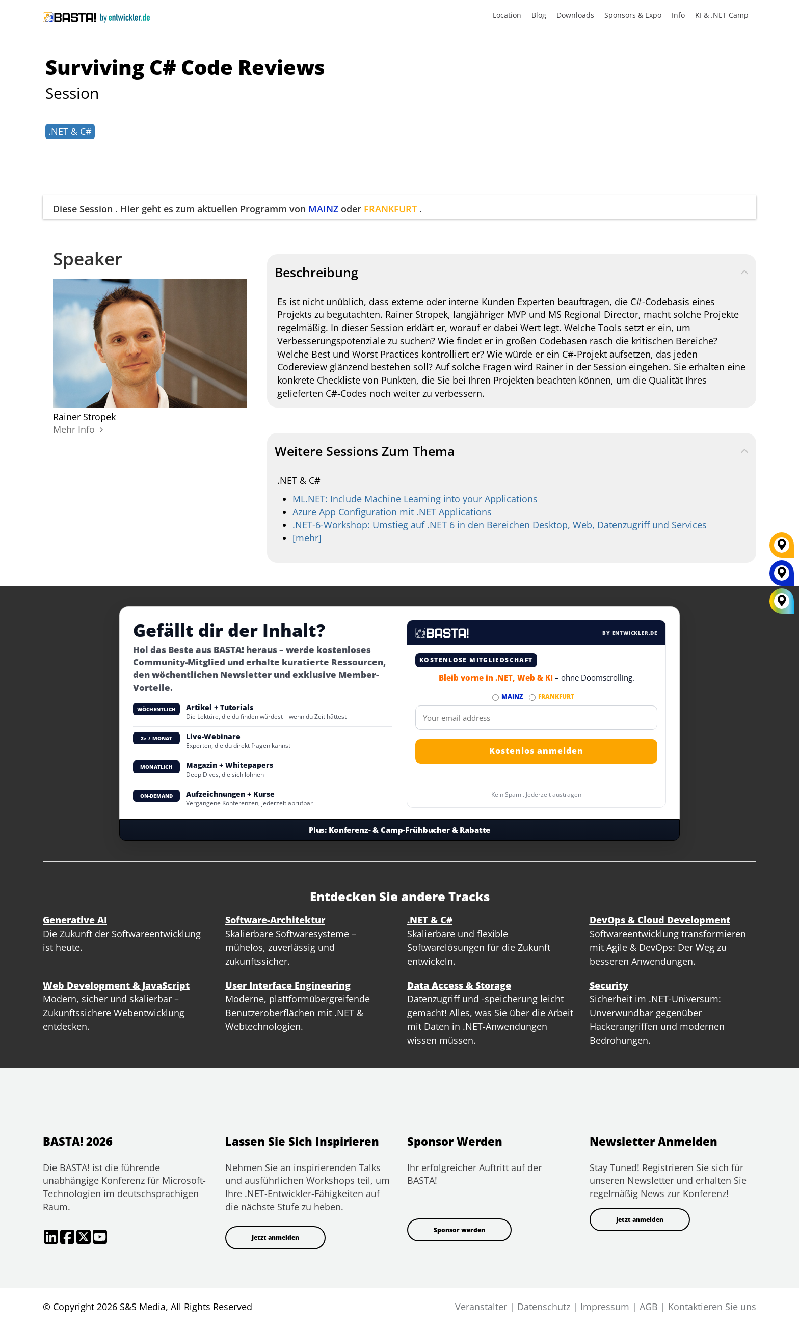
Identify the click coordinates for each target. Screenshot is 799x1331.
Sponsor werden (459, 1230)
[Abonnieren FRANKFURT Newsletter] (532, 697)
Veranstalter (481, 1306)
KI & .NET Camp (722, 15)
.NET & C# (70, 131)
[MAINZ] (781, 577)
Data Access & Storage (459, 985)
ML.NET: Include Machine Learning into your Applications (415, 499)
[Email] (536, 717)
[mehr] (307, 538)
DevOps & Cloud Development (660, 920)
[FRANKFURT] (781, 548)
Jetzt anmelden (275, 1237)
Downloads (575, 15)
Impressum (604, 1306)
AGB (649, 1306)
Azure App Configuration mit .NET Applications (392, 512)
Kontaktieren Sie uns (712, 1306)
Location (507, 15)
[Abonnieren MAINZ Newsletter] (495, 697)
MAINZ (323, 209)
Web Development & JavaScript (116, 985)
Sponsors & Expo (632, 15)
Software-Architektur (275, 920)
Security (609, 985)
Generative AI (75, 920)
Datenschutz (543, 1306)
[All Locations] (781, 601)
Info (678, 15)
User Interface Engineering (288, 985)
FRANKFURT (390, 209)
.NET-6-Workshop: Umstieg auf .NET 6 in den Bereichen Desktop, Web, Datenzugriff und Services (499, 525)
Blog (538, 15)
